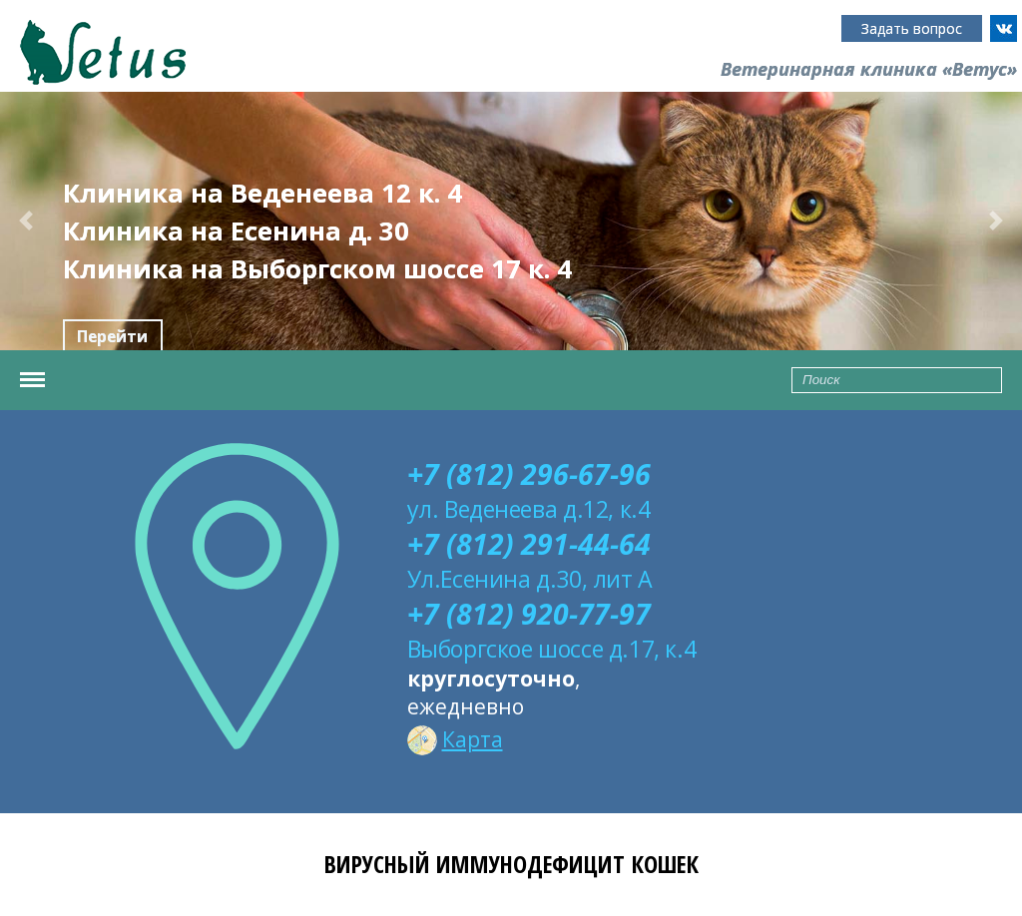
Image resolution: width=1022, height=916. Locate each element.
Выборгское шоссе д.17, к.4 (552, 649)
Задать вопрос (911, 28)
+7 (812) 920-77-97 (529, 614)
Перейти (112, 336)
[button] (25, 221)
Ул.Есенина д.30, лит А (530, 579)
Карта (455, 739)
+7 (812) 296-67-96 (529, 474)
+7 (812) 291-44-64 (529, 544)
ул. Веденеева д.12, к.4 (529, 509)
